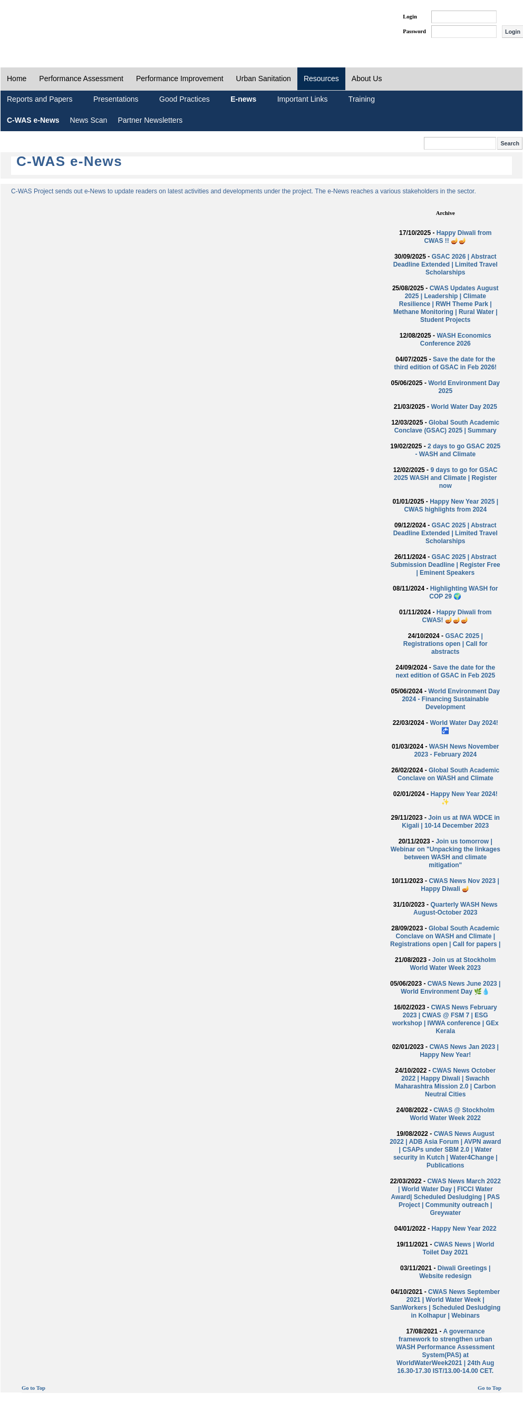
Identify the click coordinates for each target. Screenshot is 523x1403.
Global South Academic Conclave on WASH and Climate (449, 774)
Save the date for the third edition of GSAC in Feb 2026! (445, 363)
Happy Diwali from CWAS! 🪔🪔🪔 (457, 616)
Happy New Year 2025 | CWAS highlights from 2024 (451, 505)
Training (361, 99)
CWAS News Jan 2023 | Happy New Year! (459, 1050)
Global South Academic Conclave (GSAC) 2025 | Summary (447, 426)
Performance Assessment (81, 78)
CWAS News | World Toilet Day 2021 (459, 1248)
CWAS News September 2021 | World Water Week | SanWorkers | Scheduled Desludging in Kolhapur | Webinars (445, 1303)
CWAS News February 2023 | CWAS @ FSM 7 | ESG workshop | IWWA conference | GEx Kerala (445, 1019)
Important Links (302, 99)
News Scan (89, 120)
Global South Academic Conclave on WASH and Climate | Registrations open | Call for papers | (445, 936)
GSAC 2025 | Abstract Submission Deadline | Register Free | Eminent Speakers (445, 564)
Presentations (116, 99)
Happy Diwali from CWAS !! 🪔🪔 (457, 236)
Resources (321, 78)
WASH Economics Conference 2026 (455, 339)
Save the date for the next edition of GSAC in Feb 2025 (445, 671)
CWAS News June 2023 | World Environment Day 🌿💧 (450, 987)
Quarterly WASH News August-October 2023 (455, 908)
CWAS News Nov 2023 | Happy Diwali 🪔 (460, 884)
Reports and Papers (40, 99)
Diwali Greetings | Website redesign (454, 1272)
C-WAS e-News (33, 120)
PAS (36, 25)
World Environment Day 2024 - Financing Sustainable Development (451, 699)
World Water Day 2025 (464, 406)
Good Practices (184, 99)
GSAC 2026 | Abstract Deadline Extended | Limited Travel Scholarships (445, 264)
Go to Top (33, 1388)
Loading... (201, 569)
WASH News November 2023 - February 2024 (456, 750)
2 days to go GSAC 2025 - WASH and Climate (457, 450)
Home (16, 78)
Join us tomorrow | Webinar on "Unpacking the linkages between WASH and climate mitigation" (445, 853)
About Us (367, 78)
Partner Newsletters (150, 120)
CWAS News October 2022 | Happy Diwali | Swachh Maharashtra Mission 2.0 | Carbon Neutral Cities (445, 1082)
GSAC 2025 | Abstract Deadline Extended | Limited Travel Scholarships (445, 533)
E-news (243, 99)
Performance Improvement (180, 78)
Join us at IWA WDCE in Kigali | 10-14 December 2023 (451, 821)
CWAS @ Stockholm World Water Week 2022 (452, 1114)
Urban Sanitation (263, 78)
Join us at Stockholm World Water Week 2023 (453, 964)
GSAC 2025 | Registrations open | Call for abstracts (445, 643)
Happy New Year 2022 (464, 1228)
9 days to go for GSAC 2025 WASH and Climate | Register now (446, 477)
